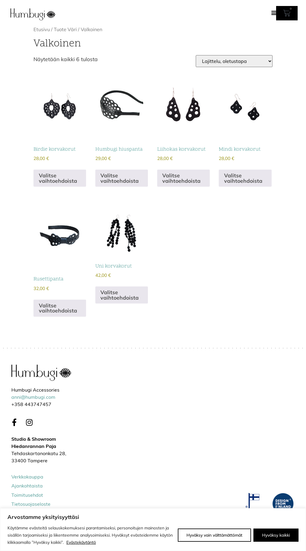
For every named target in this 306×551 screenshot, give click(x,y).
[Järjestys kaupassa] (234, 61)
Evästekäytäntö (81, 542)
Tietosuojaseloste (31, 504)
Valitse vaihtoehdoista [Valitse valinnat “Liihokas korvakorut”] (181, 178)
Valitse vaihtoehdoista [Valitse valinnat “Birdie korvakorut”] (58, 178)
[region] (153, 529)
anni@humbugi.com (33, 397)
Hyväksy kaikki (276, 535)
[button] (274, 12)
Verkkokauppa (27, 477)
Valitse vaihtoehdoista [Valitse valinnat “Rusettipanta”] (58, 308)
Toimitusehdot (27, 495)
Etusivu (41, 29)
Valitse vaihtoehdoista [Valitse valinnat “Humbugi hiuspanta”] (119, 178)
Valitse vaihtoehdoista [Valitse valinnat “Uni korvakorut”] (119, 295)
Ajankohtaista (27, 486)
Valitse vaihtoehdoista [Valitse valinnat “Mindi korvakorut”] (243, 178)
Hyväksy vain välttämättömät (214, 535)
